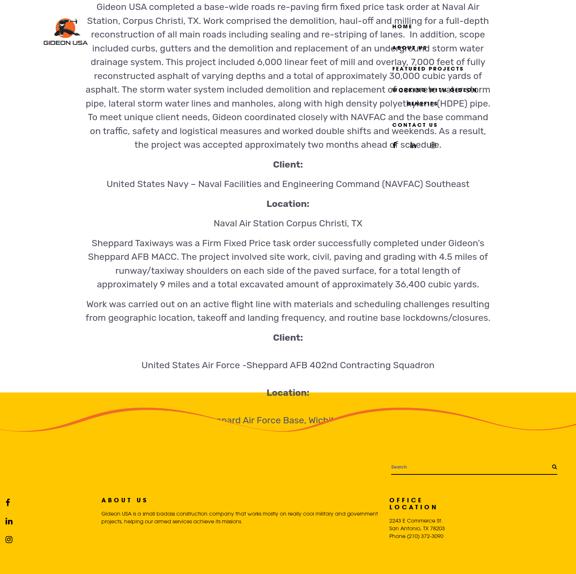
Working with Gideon (435, 89)
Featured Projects (428, 68)
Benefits (422, 103)
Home (402, 26)
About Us (409, 47)
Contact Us (415, 124)
